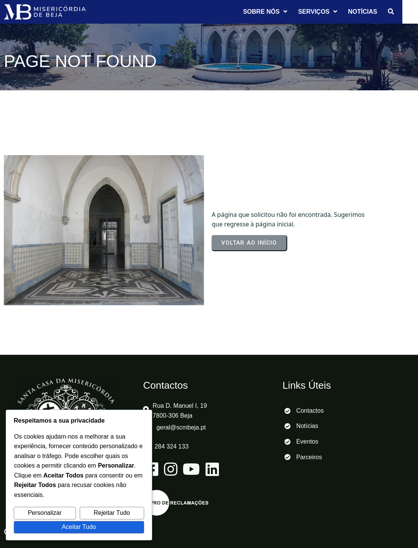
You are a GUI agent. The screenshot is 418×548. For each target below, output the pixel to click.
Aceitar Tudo (79, 527)
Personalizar (45, 513)
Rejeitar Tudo (112, 513)
